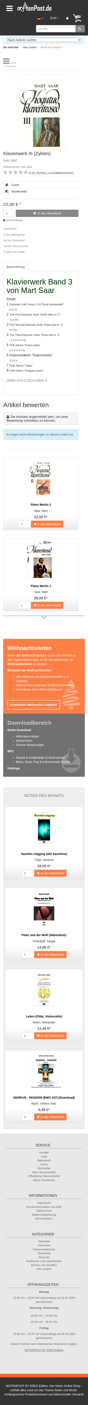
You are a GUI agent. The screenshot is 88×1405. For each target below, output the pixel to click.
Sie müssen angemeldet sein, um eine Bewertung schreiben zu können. (37, 418)
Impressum (44, 1202)
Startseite (44, 1241)
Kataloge (13, 768)
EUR (54, 18)
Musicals (44, 1257)
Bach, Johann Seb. (43, 1103)
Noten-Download (19, 730)
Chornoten (44, 1245)
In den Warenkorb (47, 213)
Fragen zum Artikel (14, 251)
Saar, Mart (41, 510)
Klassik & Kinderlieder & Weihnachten (41, 757)
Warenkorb (44, 1160)
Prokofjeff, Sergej (44, 941)
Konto (44, 1164)
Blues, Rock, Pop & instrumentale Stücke (43, 762)
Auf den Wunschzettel (15, 246)
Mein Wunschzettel (44, 1172)
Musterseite (16, 191)
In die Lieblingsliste (14, 234)
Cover (12, 185)
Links (44, 1156)
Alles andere (44, 1269)
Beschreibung (16, 267)
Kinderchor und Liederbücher (44, 1261)
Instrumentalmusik (44, 1249)
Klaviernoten (24, 740)
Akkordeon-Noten (27, 736)
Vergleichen (10, 228)
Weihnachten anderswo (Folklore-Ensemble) (45, 685)
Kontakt (44, 1152)
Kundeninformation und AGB (44, 1206)
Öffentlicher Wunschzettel (44, 1176)
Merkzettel (44, 1168)
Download (44, 1253)
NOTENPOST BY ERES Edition (44, 1350)
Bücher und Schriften (44, 1265)
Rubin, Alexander (44, 1022)
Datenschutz (44, 1210)
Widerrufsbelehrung (44, 1214)
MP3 (10, 751)
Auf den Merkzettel (14, 240)
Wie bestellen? (44, 1218)
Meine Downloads (44, 1180)
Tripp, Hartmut (44, 860)
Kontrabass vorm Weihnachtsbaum (39, 689)
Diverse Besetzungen (30, 745)
